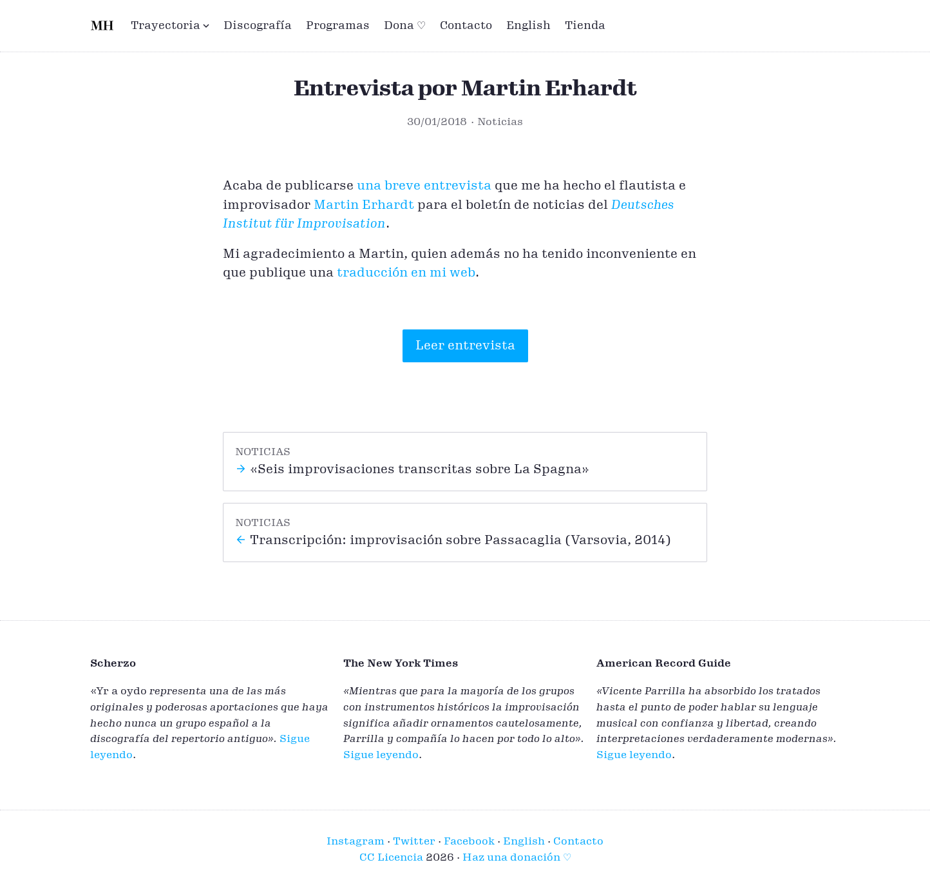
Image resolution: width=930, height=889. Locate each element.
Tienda (585, 25)
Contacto (466, 25)
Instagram (355, 841)
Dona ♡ (405, 25)
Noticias (500, 122)
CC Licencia (391, 857)
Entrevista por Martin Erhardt (465, 88)
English (528, 25)
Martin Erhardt (364, 205)
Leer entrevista (465, 345)
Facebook (469, 841)
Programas (338, 25)
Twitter (414, 841)
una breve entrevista (424, 186)
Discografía (257, 25)
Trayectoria (170, 25)
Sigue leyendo (381, 755)
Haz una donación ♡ (516, 857)
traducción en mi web (406, 273)
